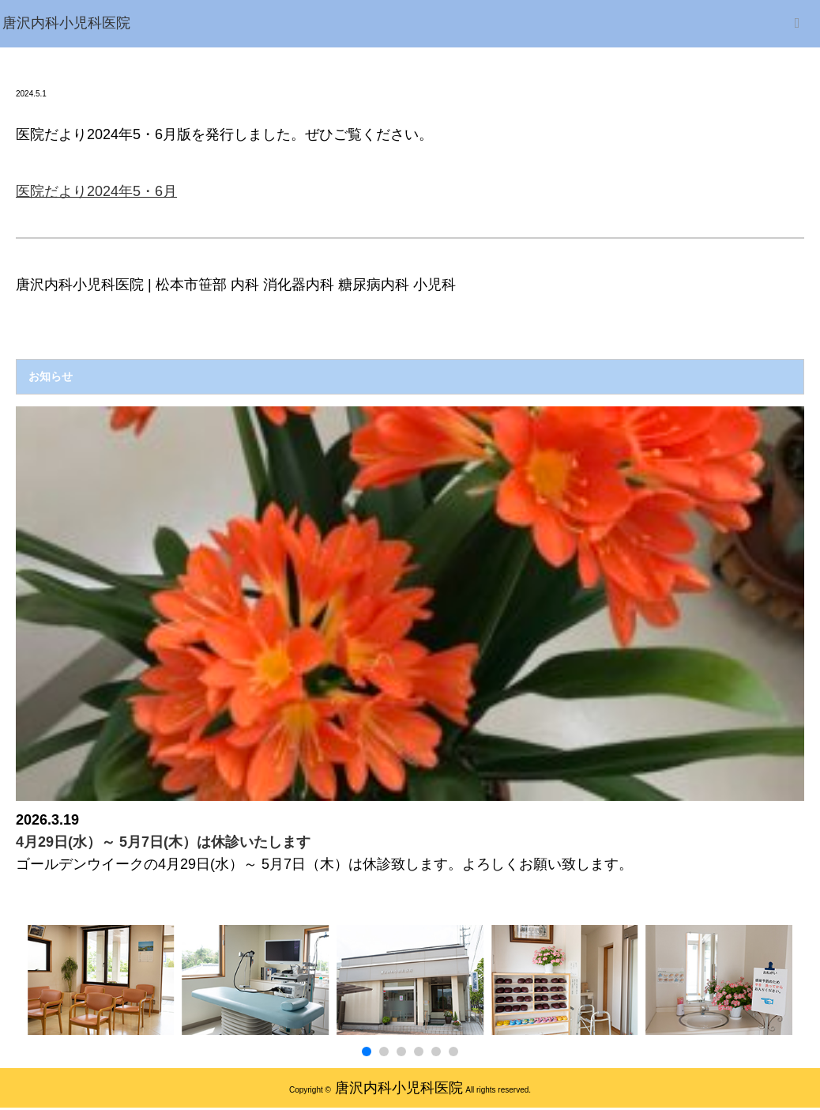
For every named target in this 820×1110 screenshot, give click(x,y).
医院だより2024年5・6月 (96, 191)
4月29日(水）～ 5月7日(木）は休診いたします (163, 842)
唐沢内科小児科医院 (399, 1088)
